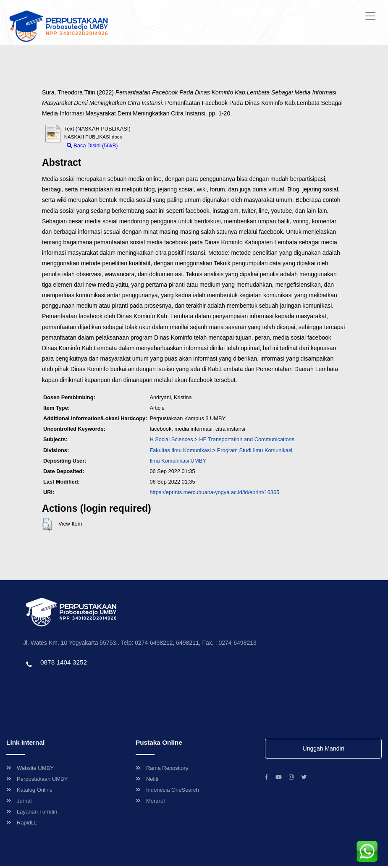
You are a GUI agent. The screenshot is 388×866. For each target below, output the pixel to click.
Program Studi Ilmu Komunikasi (254, 450)
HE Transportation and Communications (246, 439)
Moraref (150, 801)
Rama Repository (162, 768)
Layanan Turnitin (31, 811)
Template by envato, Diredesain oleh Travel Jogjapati (86, 680)
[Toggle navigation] (370, 16)
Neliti (147, 779)
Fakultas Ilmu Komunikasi (180, 450)
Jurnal (18, 801)
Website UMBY (30, 768)
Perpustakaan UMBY (37, 779)
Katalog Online (29, 790)
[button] (47, 524)
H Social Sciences (171, 439)
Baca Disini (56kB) (92, 145)
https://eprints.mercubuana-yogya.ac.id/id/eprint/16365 (214, 492)
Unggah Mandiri (323, 748)
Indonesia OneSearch (167, 790)
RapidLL (21, 822)
